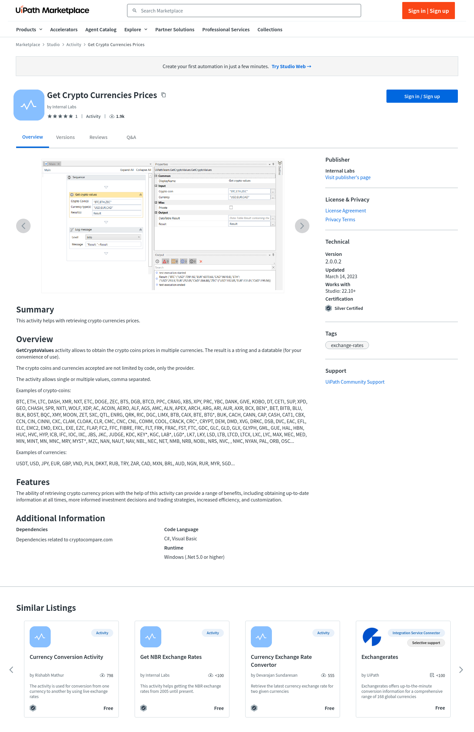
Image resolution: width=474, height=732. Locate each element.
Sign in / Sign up (422, 96)
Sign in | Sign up (428, 10)
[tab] (32, 139)
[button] (347, 345)
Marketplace (28, 44)
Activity (73, 44)
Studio (53, 44)
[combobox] (248, 10)
